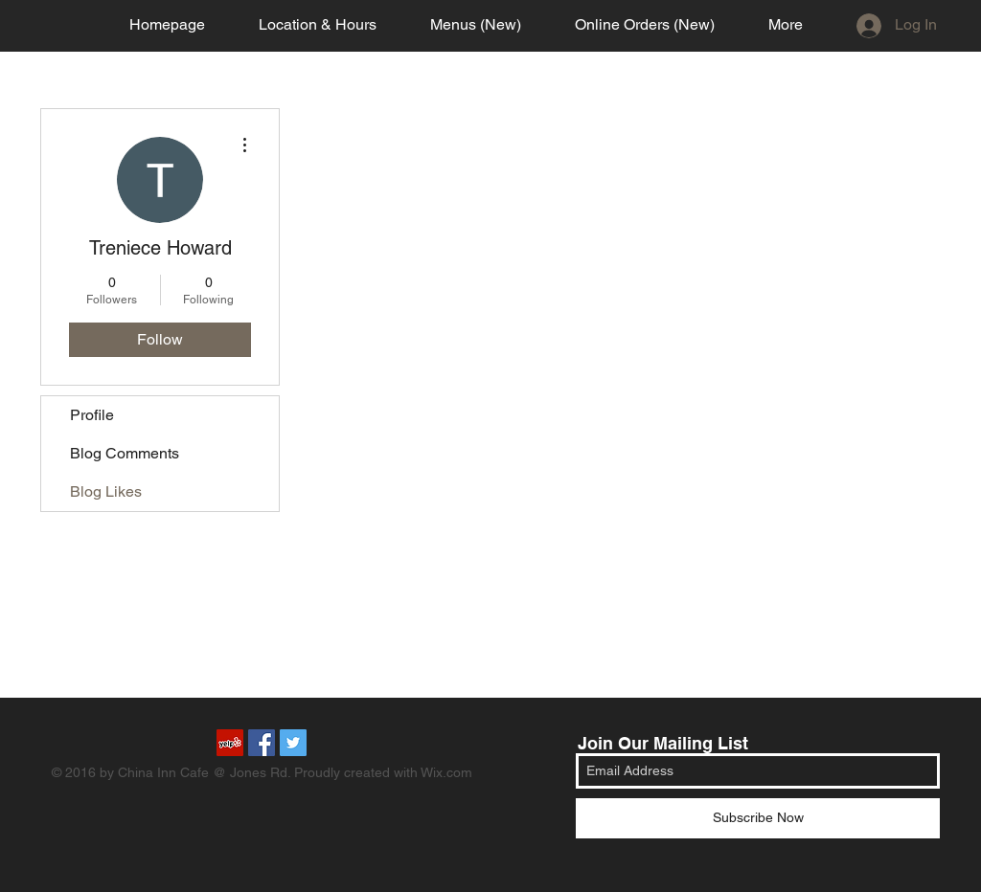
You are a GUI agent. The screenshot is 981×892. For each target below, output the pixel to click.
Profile (92, 415)
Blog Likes (106, 491)
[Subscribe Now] (758, 818)
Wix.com (446, 772)
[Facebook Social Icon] (261, 742)
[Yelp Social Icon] (230, 742)
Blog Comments (124, 453)
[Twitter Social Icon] (293, 742)
